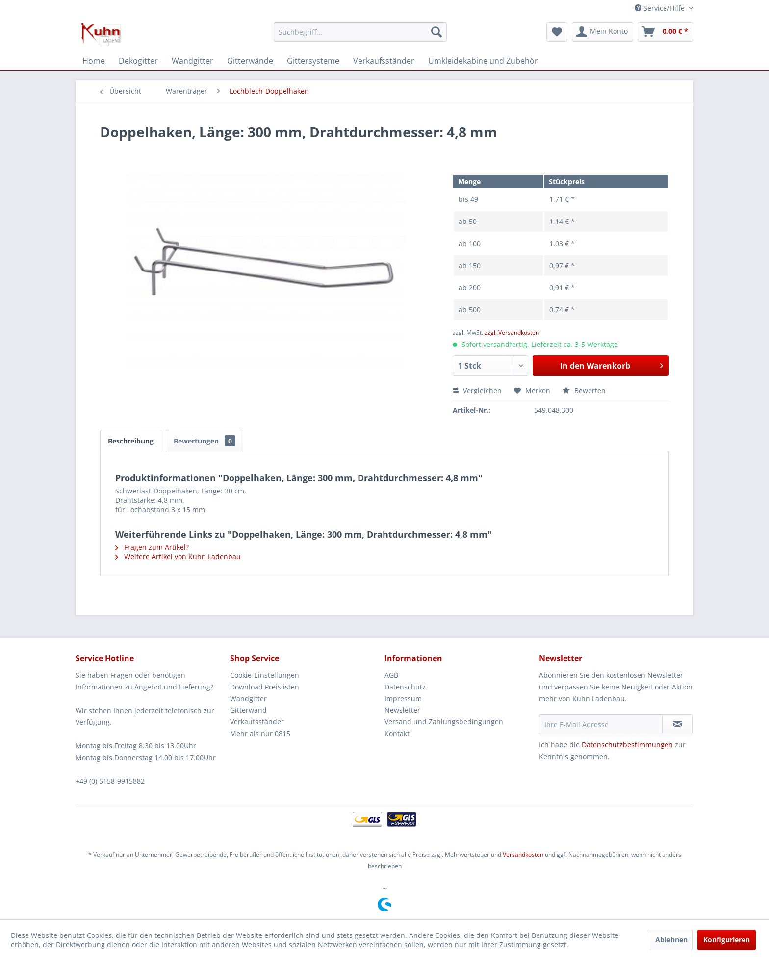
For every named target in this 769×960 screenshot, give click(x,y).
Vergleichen (477, 390)
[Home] (94, 60)
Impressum (403, 698)
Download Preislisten (264, 686)
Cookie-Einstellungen (264, 675)
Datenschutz (405, 686)
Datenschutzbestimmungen (627, 744)
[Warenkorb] (665, 32)
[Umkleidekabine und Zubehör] (483, 60)
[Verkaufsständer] (383, 60)
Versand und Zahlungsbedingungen (443, 721)
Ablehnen (671, 939)
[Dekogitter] (138, 60)
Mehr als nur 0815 (260, 733)
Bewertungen (204, 440)
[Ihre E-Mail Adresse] (601, 724)
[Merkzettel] (556, 32)
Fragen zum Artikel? (152, 547)
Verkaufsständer (257, 721)
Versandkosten (523, 854)
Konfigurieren (726, 939)
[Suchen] (436, 32)
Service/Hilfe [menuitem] (661, 8)
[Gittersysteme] (313, 60)
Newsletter (402, 709)
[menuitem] (360, 32)
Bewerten (584, 390)
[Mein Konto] (602, 32)
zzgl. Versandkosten (512, 332)
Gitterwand (248, 709)
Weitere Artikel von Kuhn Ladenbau (178, 556)
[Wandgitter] (192, 60)
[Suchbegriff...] (360, 32)
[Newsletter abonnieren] (677, 724)
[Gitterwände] (250, 60)
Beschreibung (131, 440)
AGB (391, 675)
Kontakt (397, 733)
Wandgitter (248, 698)
